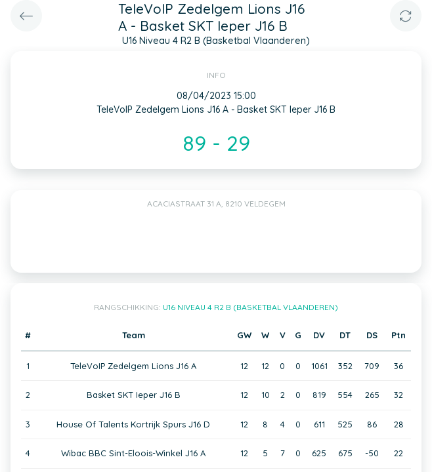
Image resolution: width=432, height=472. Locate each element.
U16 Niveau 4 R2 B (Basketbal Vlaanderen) (250, 307)
